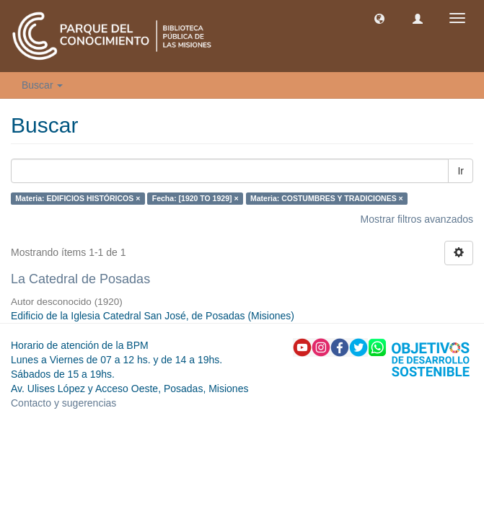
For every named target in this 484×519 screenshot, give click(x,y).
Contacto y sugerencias (63, 403)
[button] (379, 18)
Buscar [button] (42, 85)
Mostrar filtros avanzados (417, 219)
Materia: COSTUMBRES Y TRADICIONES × (326, 198)
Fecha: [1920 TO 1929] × (195, 198)
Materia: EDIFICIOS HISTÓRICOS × (77, 198)
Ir (460, 171)
